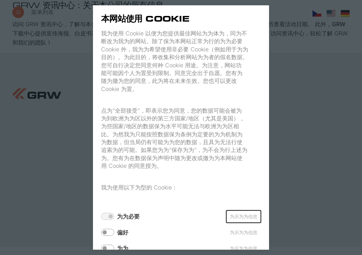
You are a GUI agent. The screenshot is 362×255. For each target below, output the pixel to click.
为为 (122, 248)
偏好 (122, 232)
